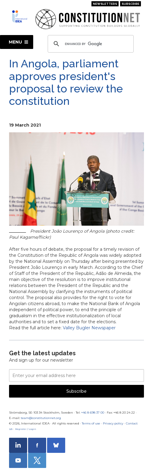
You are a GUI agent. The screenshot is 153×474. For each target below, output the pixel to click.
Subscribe (130, 3)
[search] (90, 43)
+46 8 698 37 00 (92, 412)
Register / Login (25, 428)
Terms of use (91, 423)
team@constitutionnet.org (41, 418)
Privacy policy (113, 423)
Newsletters (105, 3)
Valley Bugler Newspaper (89, 328)
